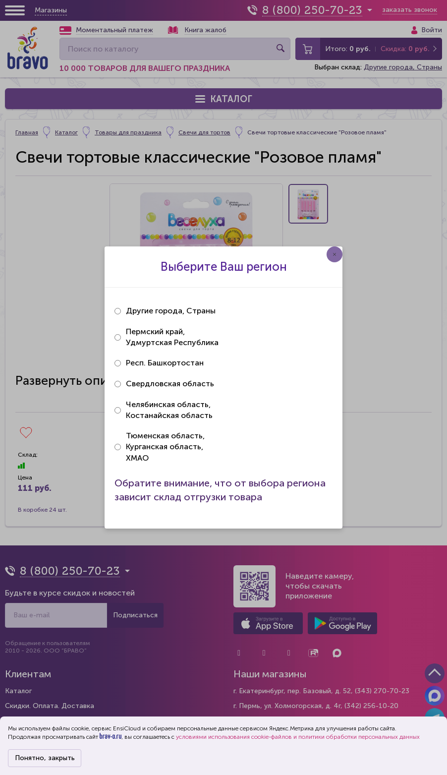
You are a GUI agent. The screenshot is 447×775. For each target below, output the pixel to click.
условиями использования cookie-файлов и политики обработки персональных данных (298, 736)
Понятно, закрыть (45, 758)
